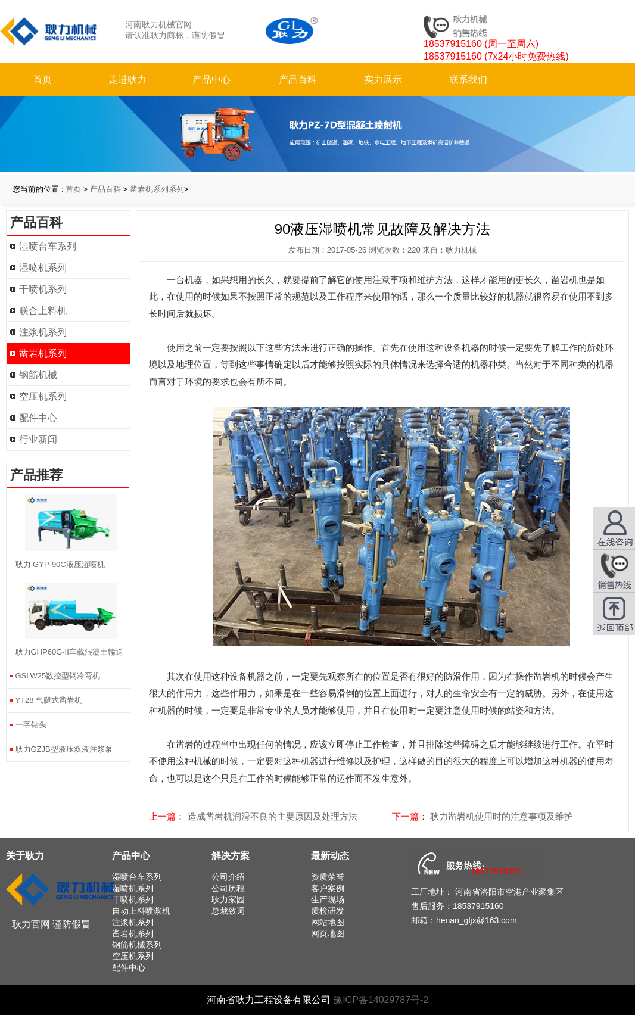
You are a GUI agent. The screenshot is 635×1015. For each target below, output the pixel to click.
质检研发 (327, 911)
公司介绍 (228, 877)
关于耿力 (25, 856)
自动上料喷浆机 (141, 911)
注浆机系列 (43, 332)
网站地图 (327, 922)
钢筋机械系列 (137, 944)
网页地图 (327, 933)
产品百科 (298, 79)
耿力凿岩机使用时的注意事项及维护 (501, 816)
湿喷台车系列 (47, 246)
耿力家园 (228, 899)
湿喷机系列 (43, 268)
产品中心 (211, 79)
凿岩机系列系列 (157, 189)
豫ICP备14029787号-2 (380, 1000)
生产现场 (327, 899)
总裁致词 (228, 911)
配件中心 (38, 418)
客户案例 (327, 888)
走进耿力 (127, 79)
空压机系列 (43, 396)
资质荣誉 (327, 877)
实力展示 (383, 79)
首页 (42, 79)
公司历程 (228, 888)
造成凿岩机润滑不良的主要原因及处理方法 (272, 816)
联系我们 (468, 79)
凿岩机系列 (43, 353)
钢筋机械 (38, 375)
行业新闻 (38, 439)
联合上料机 (43, 311)
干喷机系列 (43, 289)
